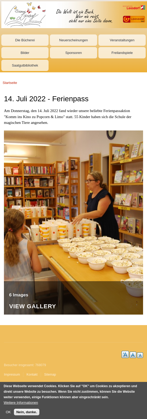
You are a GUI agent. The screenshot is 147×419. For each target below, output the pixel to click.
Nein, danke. (26, 412)
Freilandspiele (122, 53)
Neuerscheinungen (73, 40)
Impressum (12, 374)
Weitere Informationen (21, 403)
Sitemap (50, 374)
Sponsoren (73, 53)
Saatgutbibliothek (25, 65)
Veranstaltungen (122, 40)
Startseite (10, 83)
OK (8, 412)
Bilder (24, 53)
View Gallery (32, 307)
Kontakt (32, 374)
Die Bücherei (25, 40)
